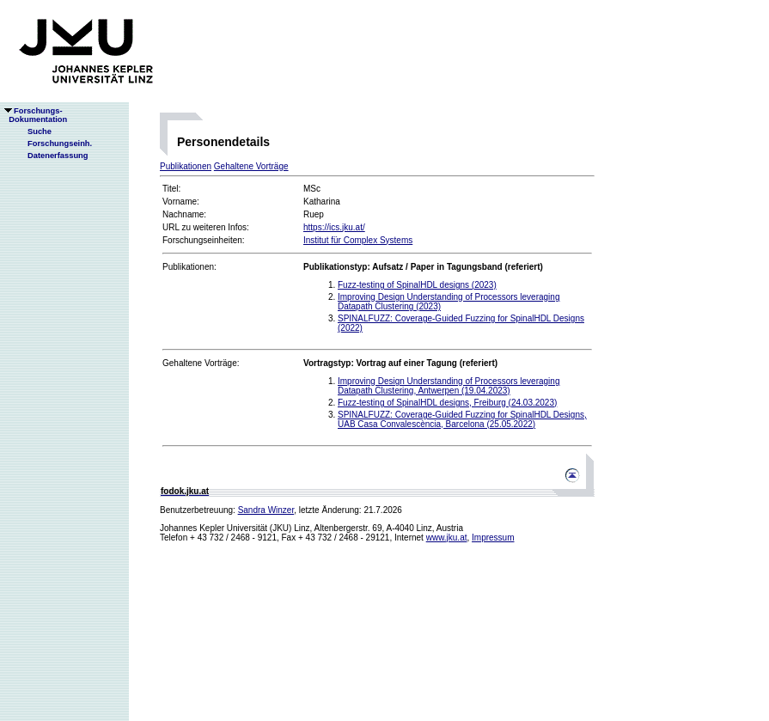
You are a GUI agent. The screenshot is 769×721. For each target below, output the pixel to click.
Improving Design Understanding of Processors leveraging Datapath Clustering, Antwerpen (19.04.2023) (448, 385)
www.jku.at (446, 537)
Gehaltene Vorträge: (201, 363)
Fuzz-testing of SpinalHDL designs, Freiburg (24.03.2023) (447, 402)
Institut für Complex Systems (357, 240)
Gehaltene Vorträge (251, 166)
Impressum (493, 537)
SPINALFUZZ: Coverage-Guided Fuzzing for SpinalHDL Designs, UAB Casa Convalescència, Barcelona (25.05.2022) (462, 419)
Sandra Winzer (266, 510)
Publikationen (185, 166)
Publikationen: (189, 267)
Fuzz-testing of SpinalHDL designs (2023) (417, 285)
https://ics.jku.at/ (334, 227)
